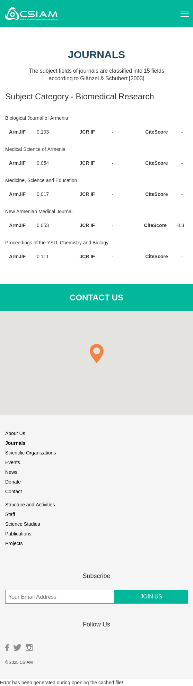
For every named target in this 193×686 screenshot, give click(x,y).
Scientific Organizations (30, 452)
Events (12, 462)
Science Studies (22, 524)
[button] (97, 353)
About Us (15, 433)
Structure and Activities (30, 504)
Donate (13, 481)
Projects (14, 543)
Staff (10, 514)
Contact (13, 491)
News (11, 472)
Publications (18, 533)
